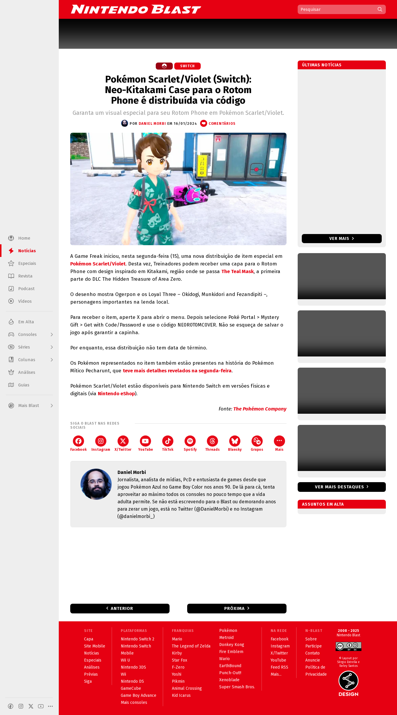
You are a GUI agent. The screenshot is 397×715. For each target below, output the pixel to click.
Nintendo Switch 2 (137, 639)
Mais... (276, 674)
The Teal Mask (237, 271)
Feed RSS (279, 667)
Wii (123, 674)
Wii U (125, 660)
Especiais (92, 660)
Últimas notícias (322, 65)
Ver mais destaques (339, 486)
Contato (312, 653)
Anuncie (312, 660)
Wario (224, 658)
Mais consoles (134, 702)
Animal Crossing (187, 688)
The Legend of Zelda (191, 646)
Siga (88, 681)
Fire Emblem (231, 651)
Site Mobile (94, 646)
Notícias (91, 653)
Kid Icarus (181, 695)
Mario (177, 639)
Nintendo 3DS (133, 667)
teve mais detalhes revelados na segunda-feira (177, 371)
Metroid (226, 637)
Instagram (100, 443)
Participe (313, 646)
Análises (92, 667)
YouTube (145, 443)
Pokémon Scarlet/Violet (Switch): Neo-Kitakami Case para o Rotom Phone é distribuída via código (178, 90)
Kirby (177, 653)
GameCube (131, 688)
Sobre (311, 639)
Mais (279, 443)
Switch (187, 66)
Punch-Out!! (230, 672)
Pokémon (228, 630)
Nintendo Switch (136, 646)
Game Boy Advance (138, 695)
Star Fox (179, 660)
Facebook (78, 443)
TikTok (167, 443)
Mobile (127, 653)
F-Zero (178, 667)
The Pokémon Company (260, 409)
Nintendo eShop (116, 394)
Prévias (91, 674)
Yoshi (176, 674)
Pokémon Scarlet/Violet (97, 264)
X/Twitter (123, 443)
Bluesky (235, 443)
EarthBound (230, 665)
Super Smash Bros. (237, 686)
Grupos (257, 443)
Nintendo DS (132, 681)
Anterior (122, 608)
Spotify (190, 443)
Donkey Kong (231, 644)
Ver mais (341, 238)
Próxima (234, 608)
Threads (212, 443)
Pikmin (178, 681)
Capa (88, 639)
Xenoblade (229, 679)
